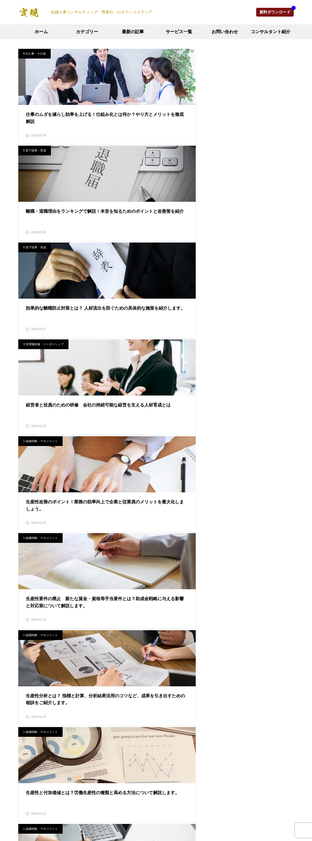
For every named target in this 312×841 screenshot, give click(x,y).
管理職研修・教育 (128, 621)
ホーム (41, 31)
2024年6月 (27, 745)
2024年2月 (27, 790)
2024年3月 (27, 779)
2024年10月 (28, 700)
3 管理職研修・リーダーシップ (43, 159)
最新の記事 (133, 31)
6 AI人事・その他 (34, 53)
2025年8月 (27, 610)
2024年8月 (27, 722)
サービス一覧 (179, 31)
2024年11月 (28, 689)
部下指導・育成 (126, 644)
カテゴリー (87, 31)
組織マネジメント (128, 599)
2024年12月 (28, 678)
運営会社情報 (171, 819)
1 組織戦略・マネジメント (135, 159)
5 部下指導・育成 (129, 53)
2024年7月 (27, 734)
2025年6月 (27, 633)
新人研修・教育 (126, 633)
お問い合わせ (225, 31)
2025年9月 (27, 599)
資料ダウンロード (275, 12)
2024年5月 (27, 756)
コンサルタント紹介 (270, 31)
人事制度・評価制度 (130, 610)
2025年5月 (27, 644)
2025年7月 (27, 621)
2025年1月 (27, 666)
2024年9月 (27, 711)
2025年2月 (27, 655)
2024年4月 (27, 767)
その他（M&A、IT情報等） (136, 655)
